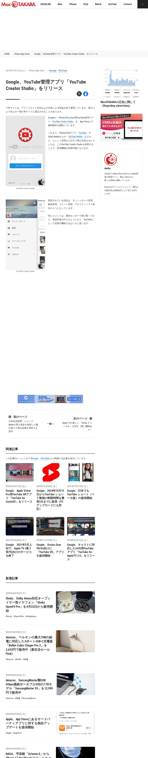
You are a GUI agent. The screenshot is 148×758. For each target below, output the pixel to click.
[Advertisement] (74, 29)
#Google (52, 70)
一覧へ (50, 424)
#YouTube (62, 70)
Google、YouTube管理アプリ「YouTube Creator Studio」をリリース (66, 54)
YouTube (82, 133)
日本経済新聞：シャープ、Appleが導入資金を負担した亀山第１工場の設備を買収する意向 (23, 424)
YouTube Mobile (75, 136)
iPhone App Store (22, 54)
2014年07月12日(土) (15, 70)
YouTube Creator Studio (62, 121)
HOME (7, 54)
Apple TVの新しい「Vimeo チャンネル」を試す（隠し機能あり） (77, 423)
